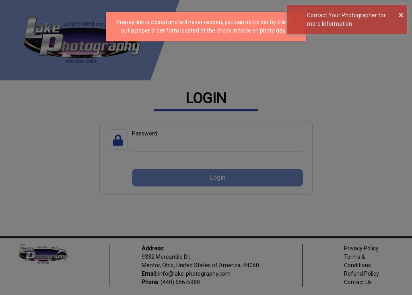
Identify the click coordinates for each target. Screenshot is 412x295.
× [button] (401, 15)
